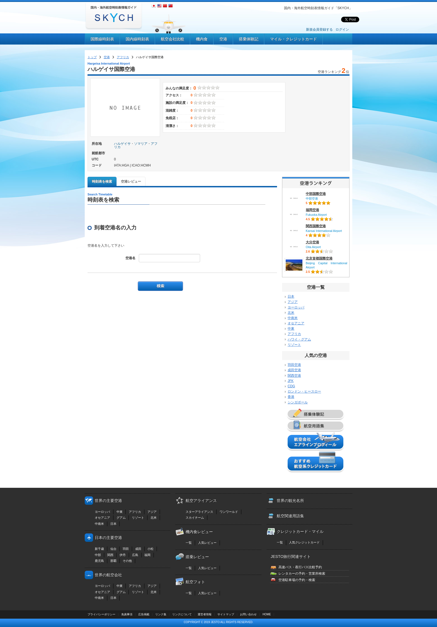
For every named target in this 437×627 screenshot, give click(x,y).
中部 (98, 555)
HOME (267, 614)
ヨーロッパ (296, 307)
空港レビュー (131, 181)
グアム (121, 517)
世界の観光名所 (290, 500)
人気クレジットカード (304, 542)
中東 (291, 328)
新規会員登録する (319, 29)
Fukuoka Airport (316, 214)
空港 (223, 39)
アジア (293, 302)
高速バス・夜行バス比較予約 (300, 567)
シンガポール (298, 402)
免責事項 (126, 614)
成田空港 (294, 370)
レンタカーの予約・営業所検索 (301, 573)
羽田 (126, 548)
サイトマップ (225, 614)
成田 (138, 548)
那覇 (113, 560)
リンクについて (182, 614)
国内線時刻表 (137, 39)
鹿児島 (99, 560)
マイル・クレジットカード (293, 39)
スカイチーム (195, 517)
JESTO (215, 622)
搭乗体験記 (248, 39)
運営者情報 (205, 614)
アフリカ (123, 57)
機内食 (202, 39)
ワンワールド (229, 511)
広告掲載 (143, 614)
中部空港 (312, 198)
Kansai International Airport (324, 230)
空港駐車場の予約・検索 (296, 580)
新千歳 (99, 548)
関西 (110, 555)
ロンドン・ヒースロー (304, 391)
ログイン (342, 29)
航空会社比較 (172, 39)
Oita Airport (313, 247)
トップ (92, 57)
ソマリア (140, 144)
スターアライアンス (199, 511)
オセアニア (296, 323)
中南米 (293, 318)
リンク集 (160, 614)
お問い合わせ (248, 614)
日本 (291, 296)
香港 (291, 397)
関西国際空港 (316, 226)
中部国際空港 (316, 194)
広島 (135, 555)
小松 (150, 548)
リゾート (294, 345)
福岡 (147, 555)
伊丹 (123, 555)
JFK (290, 381)
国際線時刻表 (102, 39)
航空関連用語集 (290, 516)
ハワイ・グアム (299, 339)
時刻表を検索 (102, 181)
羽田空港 (294, 365)
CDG (291, 386)
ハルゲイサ (122, 144)
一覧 (189, 542)
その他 (127, 560)
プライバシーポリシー (101, 614)
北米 (291, 313)
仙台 (113, 548)
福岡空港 (312, 210)
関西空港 (294, 376)
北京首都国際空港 (319, 258)
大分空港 (312, 242)
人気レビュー (207, 542)
